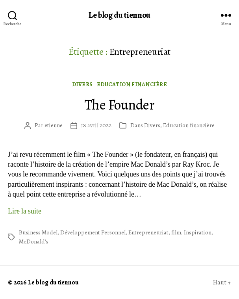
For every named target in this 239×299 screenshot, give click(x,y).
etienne (53, 125)
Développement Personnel (93, 232)
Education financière (132, 84)
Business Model (38, 232)
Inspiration (197, 232)
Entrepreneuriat (148, 232)
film (176, 232)
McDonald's (33, 241)
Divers (82, 84)
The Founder (119, 104)
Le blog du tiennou (119, 15)
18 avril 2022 (96, 125)
